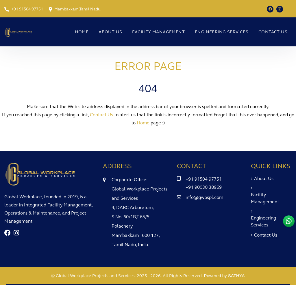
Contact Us (272, 32)
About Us (110, 32)
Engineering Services (221, 32)
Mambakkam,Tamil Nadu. (77, 9)
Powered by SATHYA (224, 275)
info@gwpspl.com (204, 197)
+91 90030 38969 (204, 187)
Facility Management (158, 32)
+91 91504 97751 (27, 9)
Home (82, 32)
